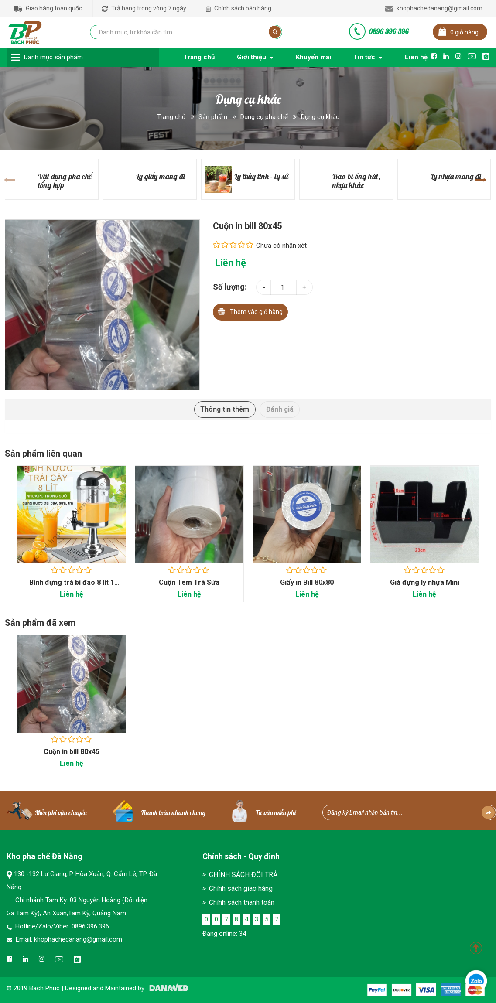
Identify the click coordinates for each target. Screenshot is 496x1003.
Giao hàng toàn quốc (48, 8)
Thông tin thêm (224, 409)
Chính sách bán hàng (238, 8)
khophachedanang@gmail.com (433, 8)
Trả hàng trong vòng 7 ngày (144, 8)
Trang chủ (171, 117)
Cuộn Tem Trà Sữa (189, 583)
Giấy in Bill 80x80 (307, 583)
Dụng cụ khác (320, 117)
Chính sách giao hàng (241, 889)
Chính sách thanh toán (241, 903)
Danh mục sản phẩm (53, 57)
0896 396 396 (389, 31)
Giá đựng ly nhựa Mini (424, 583)
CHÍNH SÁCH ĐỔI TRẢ (243, 875)
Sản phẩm (212, 117)
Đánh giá (281, 409)
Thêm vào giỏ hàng (250, 310)
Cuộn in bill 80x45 (71, 752)
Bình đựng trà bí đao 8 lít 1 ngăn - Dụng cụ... (71, 587)
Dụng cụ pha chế (264, 117)
